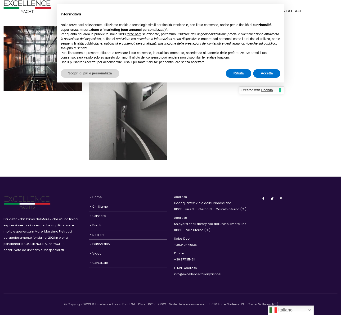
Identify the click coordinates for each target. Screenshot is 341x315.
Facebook (263, 198)
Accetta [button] (267, 73)
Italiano (280, 310)
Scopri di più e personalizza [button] (90, 73)
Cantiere (99, 216)
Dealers (98, 235)
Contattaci (289, 10)
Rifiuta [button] (238, 73)
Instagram (280, 198)
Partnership (101, 244)
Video (97, 253)
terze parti (134, 34)
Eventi (96, 225)
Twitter (272, 198)
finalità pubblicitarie (88, 43)
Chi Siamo (100, 207)
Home (97, 197)
